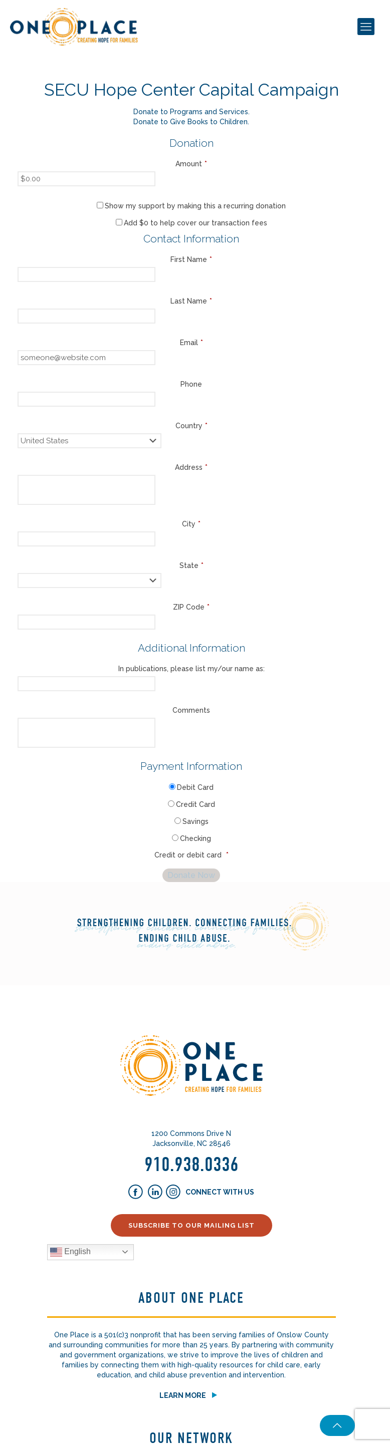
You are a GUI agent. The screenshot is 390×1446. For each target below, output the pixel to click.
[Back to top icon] (334, 1425)
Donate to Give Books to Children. (191, 122)
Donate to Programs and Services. (191, 112)
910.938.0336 (191, 1164)
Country (191, 426)
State (191, 565)
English (70, 1252)
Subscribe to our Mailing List (191, 1225)
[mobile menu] (365, 26)
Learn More (182, 1395)
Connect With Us (219, 1192)
